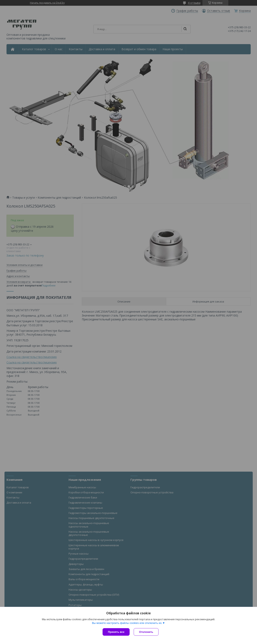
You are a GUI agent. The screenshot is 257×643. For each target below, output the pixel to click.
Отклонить (146, 631)
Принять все (116, 631)
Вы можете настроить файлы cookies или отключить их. (127, 623)
